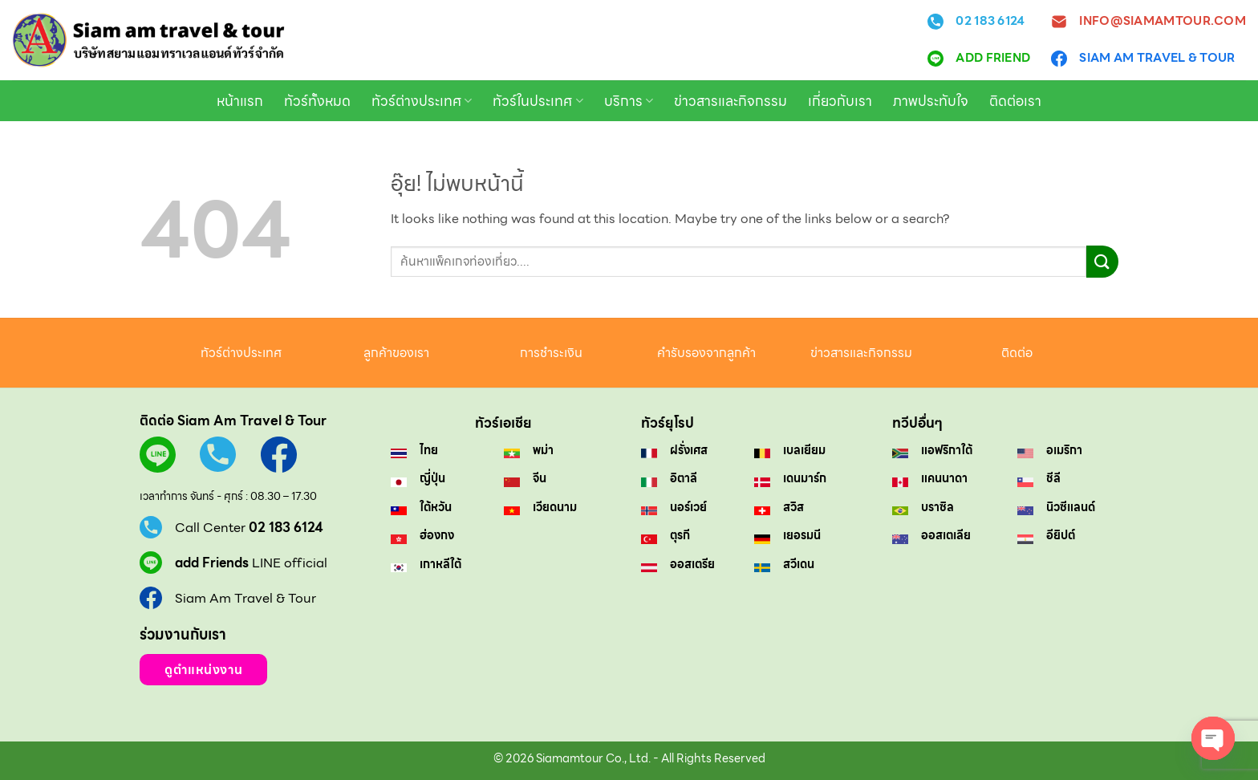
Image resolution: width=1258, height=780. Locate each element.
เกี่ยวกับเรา (840, 101)
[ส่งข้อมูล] (1102, 261)
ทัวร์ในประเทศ (537, 101)
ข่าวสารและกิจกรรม (730, 101)
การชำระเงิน (551, 353)
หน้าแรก (240, 101)
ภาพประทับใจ (930, 101)
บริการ (628, 101)
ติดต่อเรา (1015, 101)
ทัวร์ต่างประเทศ (421, 101)
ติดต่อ (1017, 353)
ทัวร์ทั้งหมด (317, 101)
